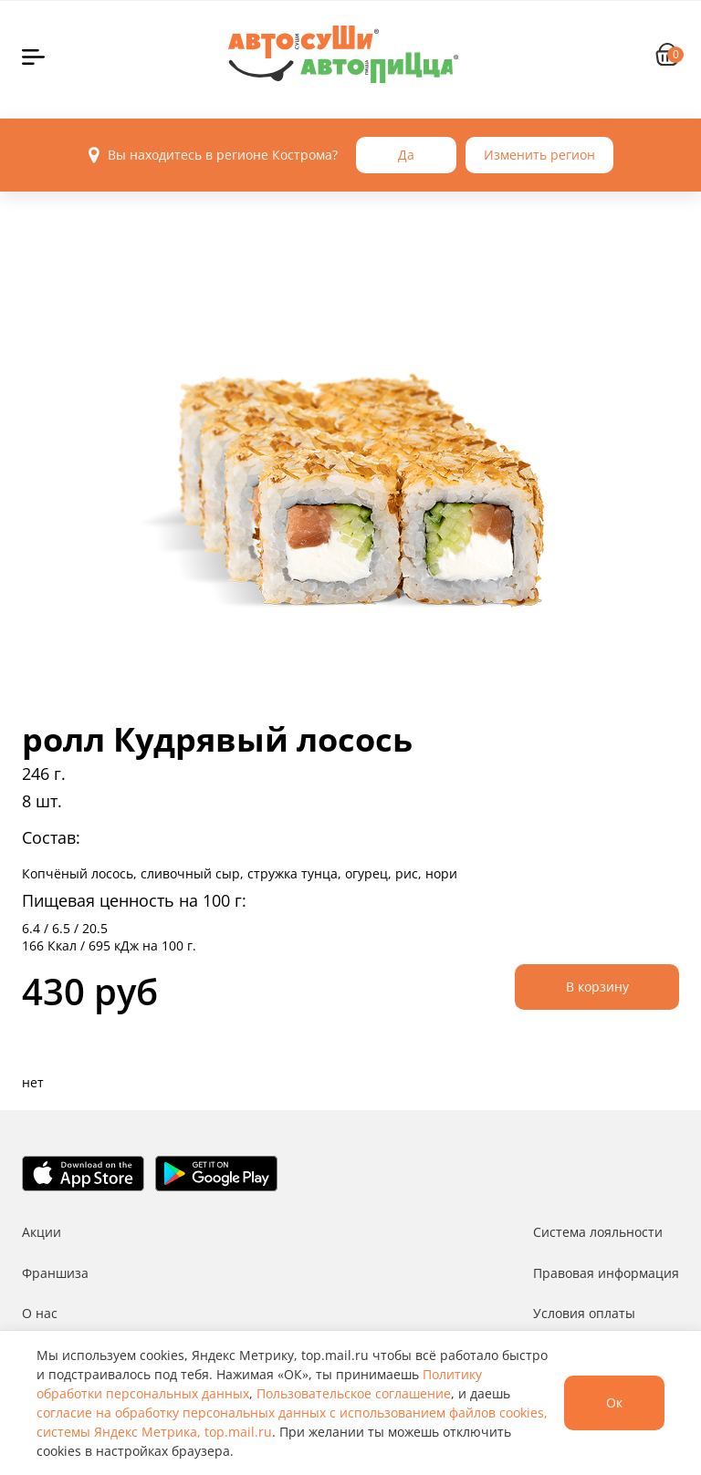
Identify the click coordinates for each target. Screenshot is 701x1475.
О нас (40, 1313)
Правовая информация (606, 1273)
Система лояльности (598, 1232)
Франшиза (55, 1273)
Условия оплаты (584, 1313)
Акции (41, 1232)
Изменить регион (539, 154)
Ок (614, 1402)
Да (406, 154)
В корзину (597, 986)
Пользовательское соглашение (353, 1393)
